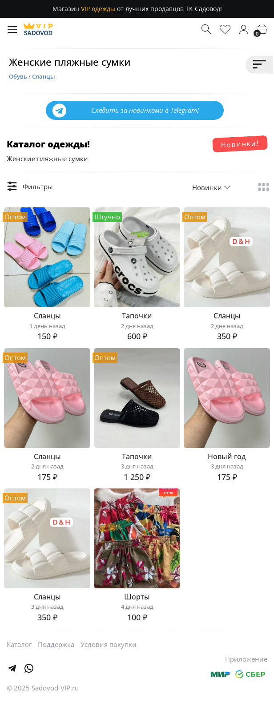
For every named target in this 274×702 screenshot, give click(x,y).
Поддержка (56, 644)
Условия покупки (109, 644)
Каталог (19, 644)
